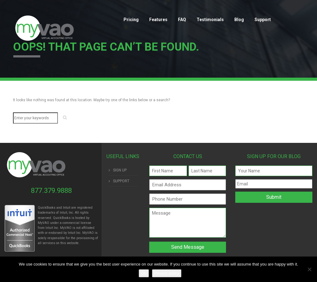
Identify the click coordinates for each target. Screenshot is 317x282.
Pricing (131, 19)
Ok (143, 273)
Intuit (49, 228)
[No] (309, 269)
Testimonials (210, 19)
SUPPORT (121, 181)
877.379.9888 (51, 190)
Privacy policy (166, 273)
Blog (239, 19)
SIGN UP (120, 170)
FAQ (182, 19)
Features (158, 19)
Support (262, 19)
